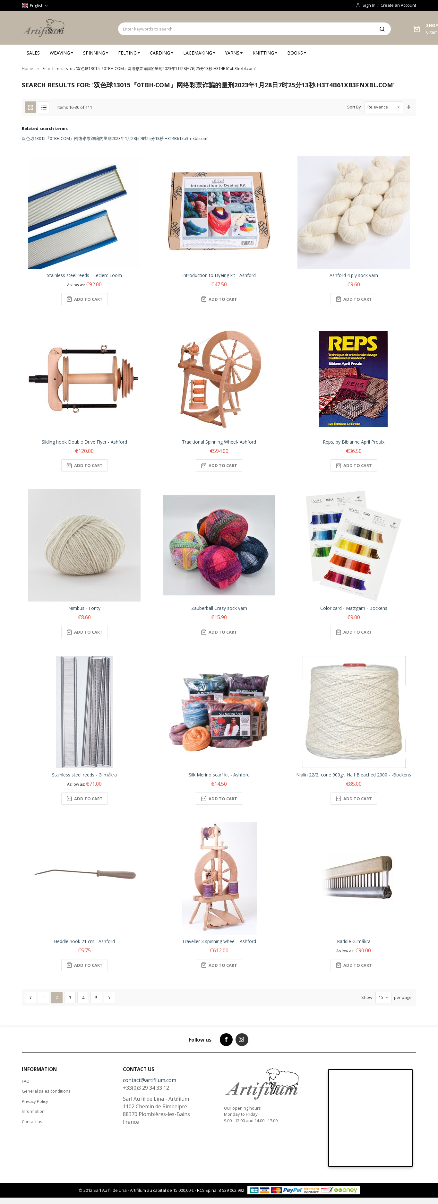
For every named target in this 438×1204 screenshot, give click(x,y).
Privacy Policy (35, 1101)
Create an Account (398, 5)
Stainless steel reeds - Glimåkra (84, 775)
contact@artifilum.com (149, 1080)
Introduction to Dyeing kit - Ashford (219, 275)
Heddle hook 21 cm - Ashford (84, 941)
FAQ (26, 1081)
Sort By (354, 107)
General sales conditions (46, 1091)
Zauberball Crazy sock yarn (219, 608)
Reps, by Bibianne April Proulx (353, 442)
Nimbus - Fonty (84, 608)
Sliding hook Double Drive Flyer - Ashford (84, 442)
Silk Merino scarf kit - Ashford (219, 775)
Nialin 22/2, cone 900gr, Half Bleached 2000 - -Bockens (353, 775)
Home (27, 68)
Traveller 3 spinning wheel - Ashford (219, 941)
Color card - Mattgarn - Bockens (353, 608)
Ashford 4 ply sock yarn (354, 275)
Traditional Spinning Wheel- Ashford (219, 442)
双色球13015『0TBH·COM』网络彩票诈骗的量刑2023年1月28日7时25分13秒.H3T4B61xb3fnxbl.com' (115, 138)
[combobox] (246, 28)
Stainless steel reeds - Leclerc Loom (84, 275)
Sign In (369, 5)
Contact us (32, 1121)
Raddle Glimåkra (354, 941)
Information (33, 1111)
